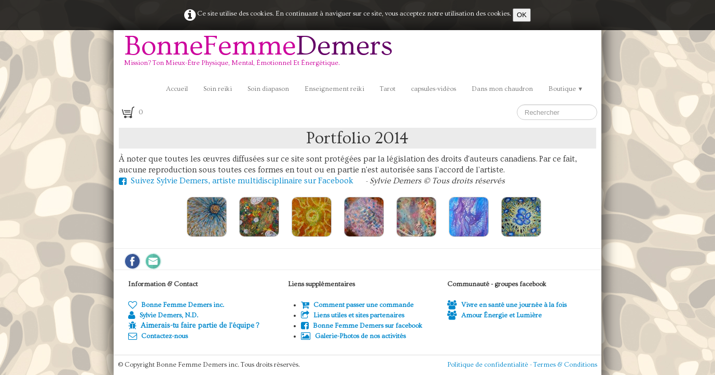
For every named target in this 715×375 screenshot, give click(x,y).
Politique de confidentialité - (490, 364)
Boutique (565, 88)
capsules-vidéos (433, 88)
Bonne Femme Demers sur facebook (361, 325)
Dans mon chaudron (502, 88)
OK (522, 15)
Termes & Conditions (565, 364)
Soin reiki (217, 88)
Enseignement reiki (334, 88)
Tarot (387, 88)
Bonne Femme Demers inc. (176, 305)
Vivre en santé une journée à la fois (507, 305)
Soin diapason (268, 88)
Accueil (177, 88)
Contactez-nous (158, 336)
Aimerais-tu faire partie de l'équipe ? (200, 326)
